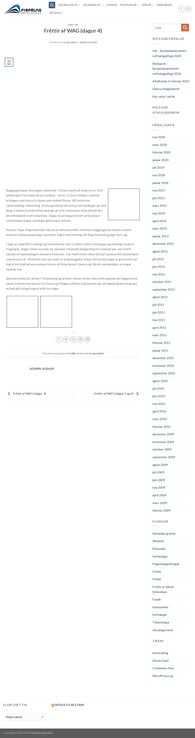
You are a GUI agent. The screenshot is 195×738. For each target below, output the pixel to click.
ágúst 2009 (160, 465)
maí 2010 (158, 404)
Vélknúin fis (93, 5)
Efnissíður (159, 548)
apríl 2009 (159, 495)
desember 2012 (163, 243)
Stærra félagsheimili (165, 89)
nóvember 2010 (163, 365)
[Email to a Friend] (73, 339)
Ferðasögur (160, 556)
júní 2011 (158, 312)
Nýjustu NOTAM (69, 705)
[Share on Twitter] (66, 339)
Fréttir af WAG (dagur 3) (26, 393)
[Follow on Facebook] (181, 9)
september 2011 (163, 289)
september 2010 (163, 373)
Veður (148, 5)
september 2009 (163, 457)
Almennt (158, 541)
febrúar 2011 (161, 343)
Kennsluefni (160, 607)
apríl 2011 (159, 327)
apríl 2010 (159, 411)
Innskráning (160, 653)
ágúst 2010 (160, 381)
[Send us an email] (188, 9)
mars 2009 (159, 503)
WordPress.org (162, 676)
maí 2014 (158, 213)
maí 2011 (158, 320)
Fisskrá (111, 5)
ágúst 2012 (160, 251)
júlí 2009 (158, 472)
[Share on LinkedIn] (87, 339)
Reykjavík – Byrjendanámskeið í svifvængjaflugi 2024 (166, 68)
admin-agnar (88, 42)
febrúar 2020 (161, 152)
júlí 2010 (158, 388)
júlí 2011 (158, 304)
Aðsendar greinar (164, 533)
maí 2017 (158, 190)
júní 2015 (158, 198)
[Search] (52, 5)
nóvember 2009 (163, 442)
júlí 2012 (158, 259)
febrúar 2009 (161, 510)
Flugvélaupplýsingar (166, 564)
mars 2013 (159, 228)
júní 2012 (158, 266)
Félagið (56, 13)
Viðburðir (164, 5)
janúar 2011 (160, 350)
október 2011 (161, 282)
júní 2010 (158, 396)
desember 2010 (163, 358)
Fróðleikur (129, 5)
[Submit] (185, 27)
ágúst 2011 (160, 297)
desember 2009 (163, 434)
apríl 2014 (159, 221)
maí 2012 (158, 274)
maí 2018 (158, 175)
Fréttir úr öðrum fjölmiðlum (163, 589)
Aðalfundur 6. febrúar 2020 (170, 81)
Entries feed (160, 660)
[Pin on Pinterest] (80, 339)
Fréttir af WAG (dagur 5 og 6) (117, 393)
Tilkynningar (161, 622)
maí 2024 (158, 137)
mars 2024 (159, 144)
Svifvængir (159, 614)
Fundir (156, 599)
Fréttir (73, 24)
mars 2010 (159, 419)
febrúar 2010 (161, 426)
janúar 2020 (160, 160)
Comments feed (163, 668)
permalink (98, 353)
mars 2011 (159, 335)
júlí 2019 (158, 167)
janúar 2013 (160, 236)
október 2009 (161, 449)
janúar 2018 (160, 183)
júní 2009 (158, 480)
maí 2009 (158, 487)
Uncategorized (162, 630)
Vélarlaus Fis (69, 5)
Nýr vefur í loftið (163, 96)
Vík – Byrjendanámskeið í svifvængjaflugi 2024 (169, 53)
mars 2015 (159, 205)
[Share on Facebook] (59, 339)
